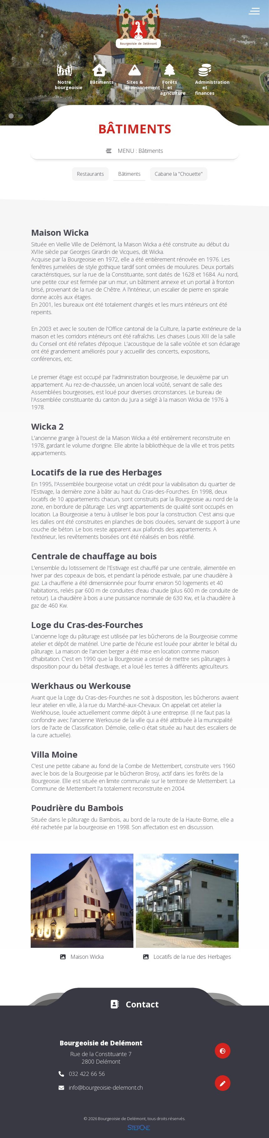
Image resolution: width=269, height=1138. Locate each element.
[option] (64, 77)
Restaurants (90, 173)
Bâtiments (129, 173)
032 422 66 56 (87, 1073)
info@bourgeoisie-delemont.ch (106, 1087)
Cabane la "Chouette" (179, 173)
